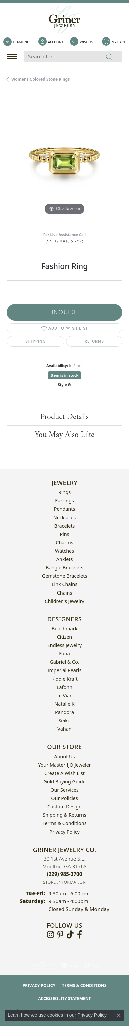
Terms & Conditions (64, 823)
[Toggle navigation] (13, 56)
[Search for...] (60, 56)
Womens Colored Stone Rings (40, 79)
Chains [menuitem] (64, 592)
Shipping (35, 341)
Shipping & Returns (64, 815)
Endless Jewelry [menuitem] (64, 645)
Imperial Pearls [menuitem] (65, 670)
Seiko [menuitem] (64, 720)
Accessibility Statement (64, 998)
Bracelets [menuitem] (64, 526)
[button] (51, 42)
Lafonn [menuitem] (64, 687)
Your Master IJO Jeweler (64, 765)
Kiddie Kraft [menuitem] (64, 679)
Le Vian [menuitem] (64, 695)
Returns (94, 341)
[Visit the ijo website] (91, 965)
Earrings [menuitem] (64, 500)
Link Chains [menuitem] (64, 584)
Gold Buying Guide (64, 781)
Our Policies (64, 798)
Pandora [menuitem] (64, 712)
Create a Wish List (64, 773)
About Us (64, 756)
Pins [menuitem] (64, 534)
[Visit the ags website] (42, 965)
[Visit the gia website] (69, 965)
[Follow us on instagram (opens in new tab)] (50, 935)
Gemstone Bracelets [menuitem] (64, 576)
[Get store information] (64, 882)
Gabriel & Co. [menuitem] (64, 662)
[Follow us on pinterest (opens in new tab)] (60, 935)
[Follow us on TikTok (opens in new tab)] (70, 935)
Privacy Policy (64, 831)
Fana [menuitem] (64, 653)
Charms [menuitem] (64, 542)
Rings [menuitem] (64, 492)
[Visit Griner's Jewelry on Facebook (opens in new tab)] (79, 935)
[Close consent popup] (119, 1015)
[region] (64, 159)
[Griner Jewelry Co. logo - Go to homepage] (64, 20)
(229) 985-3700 (64, 241)
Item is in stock (65, 375)
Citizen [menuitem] (64, 637)
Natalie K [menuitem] (64, 704)
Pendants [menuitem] (64, 509)
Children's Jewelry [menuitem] (64, 601)
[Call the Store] (64, 874)
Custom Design (64, 806)
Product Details (64, 417)
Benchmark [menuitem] (64, 628)
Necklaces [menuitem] (64, 517)
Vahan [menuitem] (64, 729)
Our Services (64, 790)
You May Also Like (64, 434)
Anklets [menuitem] (64, 559)
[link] (17, 42)
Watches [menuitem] (64, 551)
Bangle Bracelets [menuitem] (64, 567)
